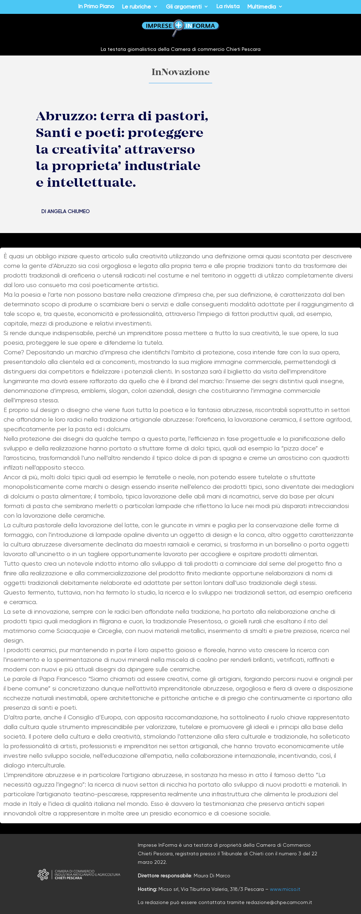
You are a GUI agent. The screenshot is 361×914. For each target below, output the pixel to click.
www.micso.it (285, 889)
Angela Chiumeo (68, 211)
